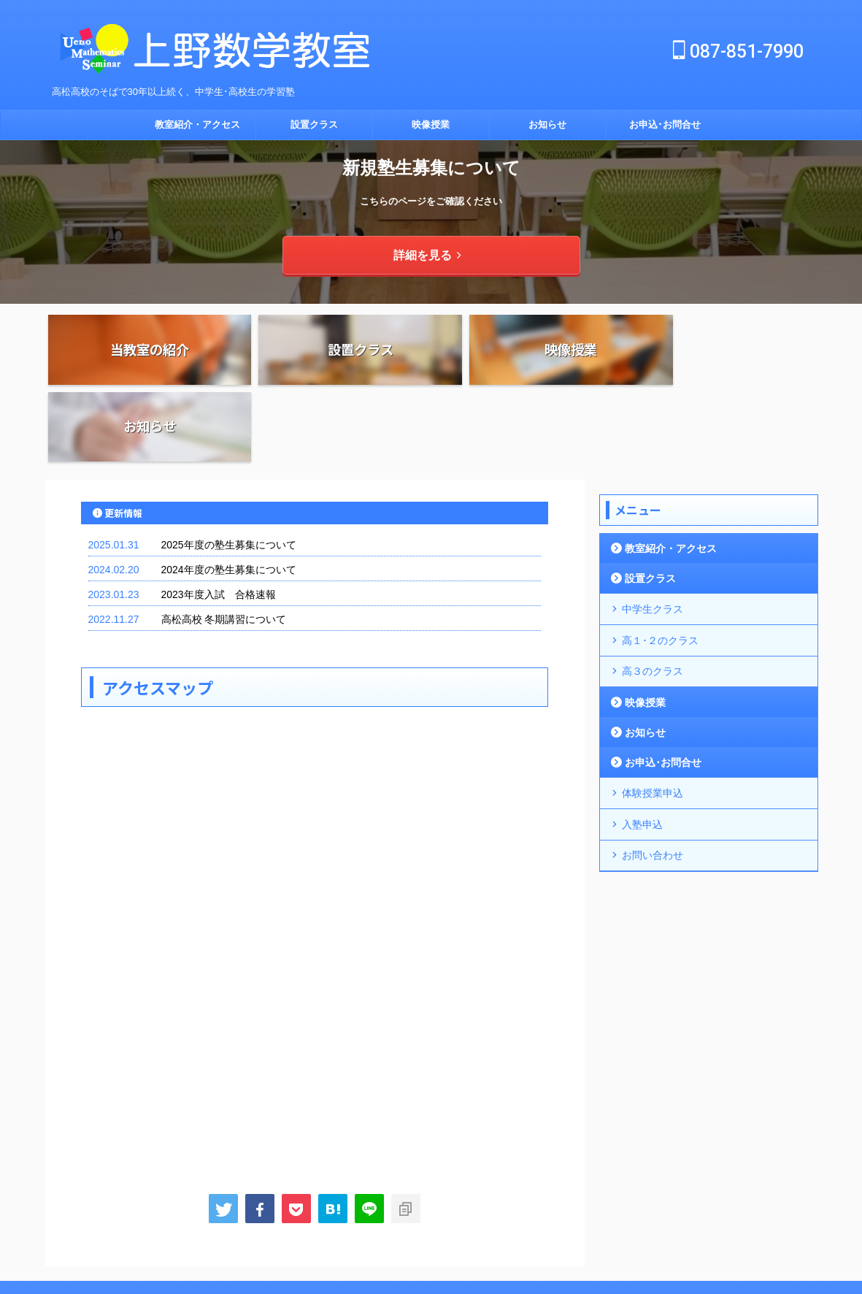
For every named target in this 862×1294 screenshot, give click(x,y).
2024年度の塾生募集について (228, 493)
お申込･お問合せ (665, 124)
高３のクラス (649, 591)
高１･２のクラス (657, 561)
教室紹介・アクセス (197, 124)
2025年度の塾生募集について (228, 469)
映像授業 (431, 124)
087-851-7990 (738, 51)
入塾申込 (640, 742)
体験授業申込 (649, 712)
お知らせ (547, 124)
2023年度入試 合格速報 (218, 518)
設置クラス (314, 124)
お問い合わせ (649, 772)
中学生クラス (649, 532)
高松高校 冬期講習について (224, 543)
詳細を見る (427, 254)
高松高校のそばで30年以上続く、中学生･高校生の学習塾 (431, 1252)
